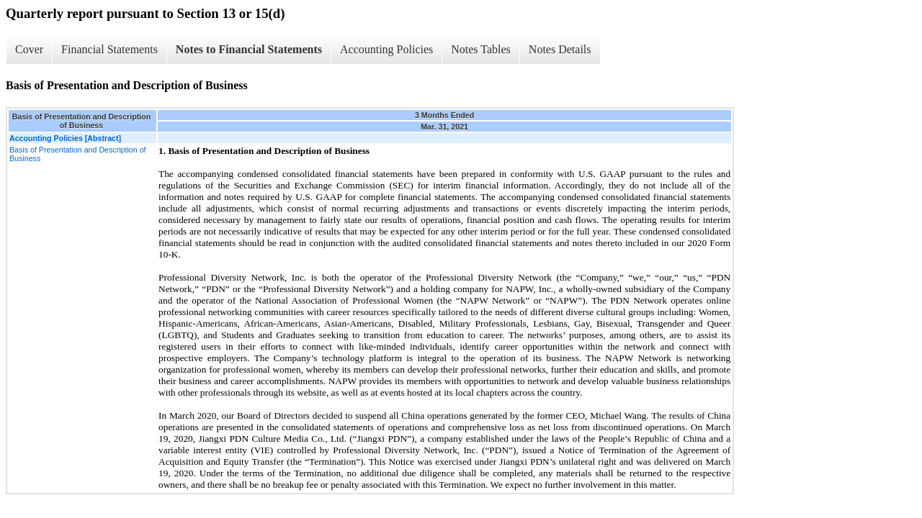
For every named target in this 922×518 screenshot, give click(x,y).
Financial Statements (109, 49)
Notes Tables (481, 49)
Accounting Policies (386, 49)
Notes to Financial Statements (249, 49)
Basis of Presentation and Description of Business (77, 154)
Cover (29, 49)
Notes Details (560, 49)
